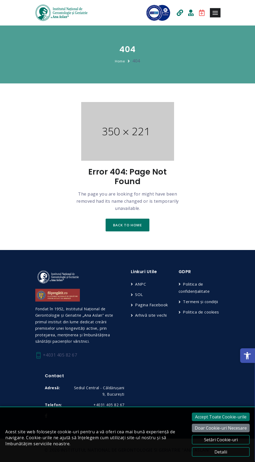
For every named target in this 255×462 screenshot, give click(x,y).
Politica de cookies (201, 312)
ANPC (140, 284)
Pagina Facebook (151, 304)
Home (120, 61)
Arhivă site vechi (151, 315)
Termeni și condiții (200, 301)
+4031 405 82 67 (56, 355)
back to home (127, 225)
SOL (139, 294)
